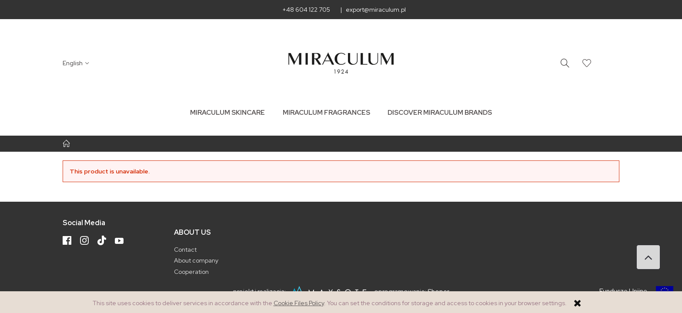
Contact (185, 249)
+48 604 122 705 (306, 9)
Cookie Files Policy (299, 303)
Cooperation (191, 272)
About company (196, 260)
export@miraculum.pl (376, 9)
